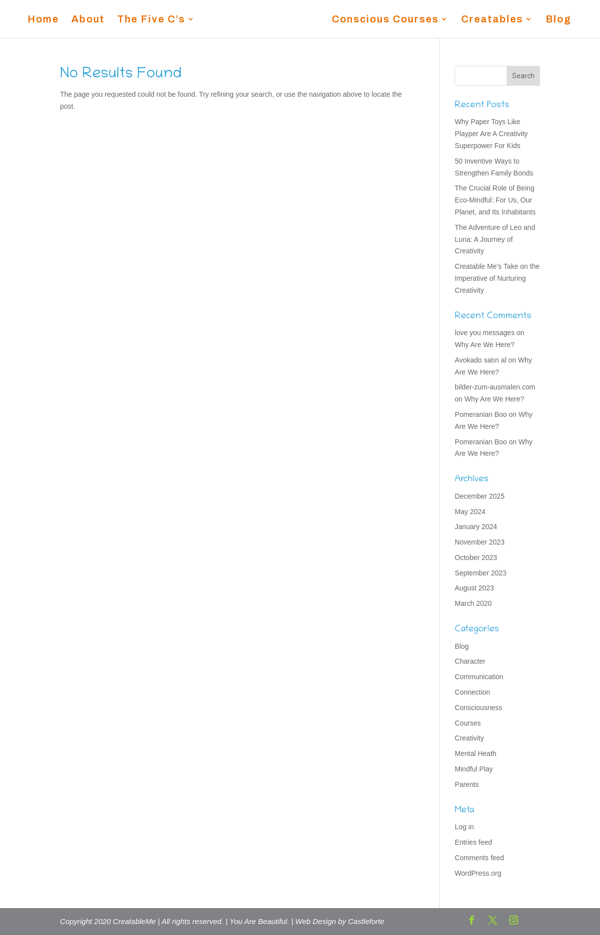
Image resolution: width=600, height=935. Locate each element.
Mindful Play (474, 769)
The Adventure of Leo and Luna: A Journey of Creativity (495, 239)
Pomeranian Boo (481, 414)
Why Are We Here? (485, 345)
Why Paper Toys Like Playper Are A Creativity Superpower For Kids (491, 134)
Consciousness (478, 708)
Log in (464, 827)
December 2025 (480, 496)
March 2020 (473, 603)
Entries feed (473, 842)
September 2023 (481, 573)
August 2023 (474, 588)
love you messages (485, 333)
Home (43, 19)
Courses (468, 723)
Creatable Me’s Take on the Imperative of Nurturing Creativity (497, 278)
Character (470, 661)
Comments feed (479, 858)
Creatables (492, 19)
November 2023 (480, 542)
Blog (559, 19)
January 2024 (476, 527)
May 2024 (470, 512)
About (88, 19)
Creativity (469, 738)
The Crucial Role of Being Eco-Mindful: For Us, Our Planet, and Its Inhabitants (495, 200)
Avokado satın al (480, 360)
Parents (467, 784)
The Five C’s (151, 19)
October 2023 (476, 557)
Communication (479, 677)
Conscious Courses (385, 19)
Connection (472, 692)
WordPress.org (478, 873)
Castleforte (366, 921)
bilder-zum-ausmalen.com (495, 387)
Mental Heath (475, 753)
